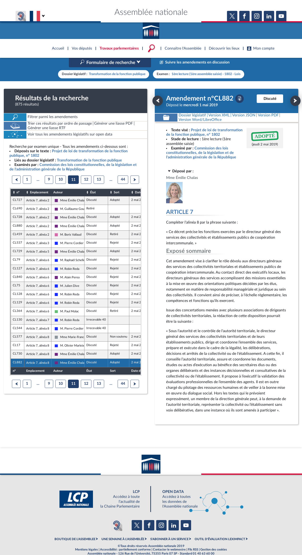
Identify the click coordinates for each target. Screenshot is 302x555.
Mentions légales (86, 539)
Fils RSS (193, 539)
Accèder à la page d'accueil (151, 29)
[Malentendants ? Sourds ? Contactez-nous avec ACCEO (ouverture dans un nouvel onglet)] (116, 515)
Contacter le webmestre (169, 539)
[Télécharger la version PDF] (239, 88)
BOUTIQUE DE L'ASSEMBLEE (75, 529)
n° (18, 182)
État (93, 182)
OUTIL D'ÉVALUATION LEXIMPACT (220, 529)
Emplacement (39, 182)
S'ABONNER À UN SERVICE (169, 529)
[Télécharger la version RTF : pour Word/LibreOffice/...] (200, 109)
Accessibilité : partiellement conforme (125, 539)
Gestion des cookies (213, 539)
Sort (116, 182)
